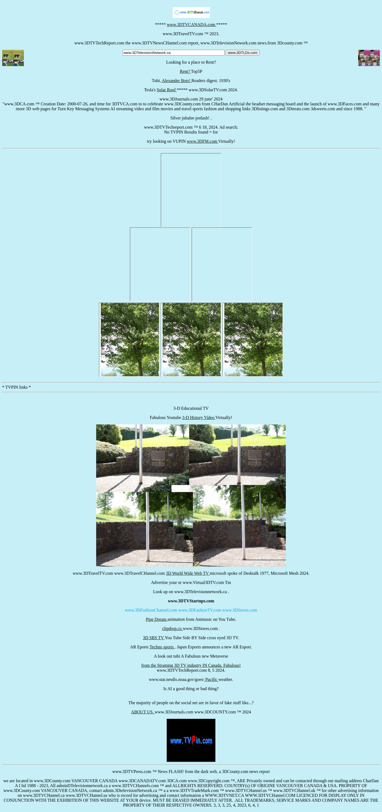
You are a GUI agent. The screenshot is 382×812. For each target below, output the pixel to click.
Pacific (211, 679)
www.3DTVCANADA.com (191, 24)
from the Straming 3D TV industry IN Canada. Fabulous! (191, 665)
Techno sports (162, 647)
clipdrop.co (172, 628)
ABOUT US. (143, 712)
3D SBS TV (154, 637)
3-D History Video (198, 417)
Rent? (185, 71)
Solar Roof (167, 89)
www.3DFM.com (202, 141)
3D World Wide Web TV (188, 573)
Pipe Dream (156, 619)
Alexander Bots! (176, 80)
